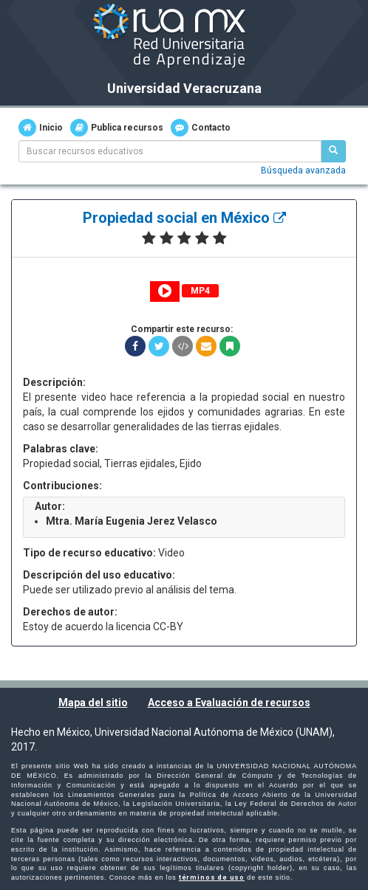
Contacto (201, 128)
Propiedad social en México (184, 218)
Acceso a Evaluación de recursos (229, 702)
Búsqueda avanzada (303, 170)
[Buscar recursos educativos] (333, 151)
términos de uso (212, 877)
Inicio (40, 128)
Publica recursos (116, 128)
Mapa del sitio (93, 702)
